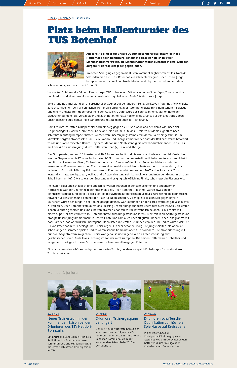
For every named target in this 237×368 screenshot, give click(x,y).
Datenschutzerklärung (201, 363)
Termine (106, 3)
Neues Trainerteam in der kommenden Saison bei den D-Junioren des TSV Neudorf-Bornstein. (70, 324)
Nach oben (32, 363)
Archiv (129, 3)
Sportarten (59, 3)
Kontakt (167, 363)
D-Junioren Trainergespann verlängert (117, 320)
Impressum (180, 363)
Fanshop (154, 3)
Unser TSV (35, 3)
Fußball (81, 3)
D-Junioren (64, 17)
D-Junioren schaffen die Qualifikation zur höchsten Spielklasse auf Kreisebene (164, 322)
